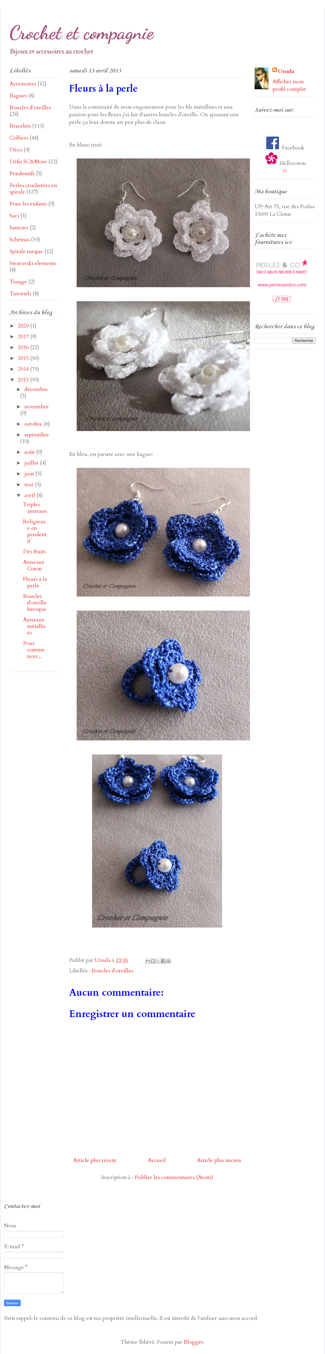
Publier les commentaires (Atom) (174, 1177)
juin (29, 473)
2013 (24, 379)
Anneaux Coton (33, 565)
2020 (24, 325)
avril (30, 495)
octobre (34, 424)
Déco (15, 149)
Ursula (286, 71)
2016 (24, 347)
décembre (36, 389)
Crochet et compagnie (81, 32)
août (30, 452)
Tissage (18, 281)
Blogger (193, 1342)
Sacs (14, 215)
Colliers (18, 137)
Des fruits (34, 551)
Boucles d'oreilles (112, 970)
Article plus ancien (219, 1160)
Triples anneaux (35, 508)
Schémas (19, 239)
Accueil (157, 1160)
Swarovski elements (32, 263)
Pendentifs (21, 173)
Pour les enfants (28, 203)
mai (29, 484)
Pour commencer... (34, 650)
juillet (32, 462)
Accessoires (22, 83)
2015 (24, 358)
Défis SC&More (28, 161)
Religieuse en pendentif (35, 531)
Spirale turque (26, 251)
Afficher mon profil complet (289, 85)
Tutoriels (20, 293)
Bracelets (20, 126)
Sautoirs (18, 227)
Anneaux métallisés (34, 626)
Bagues (18, 95)
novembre (36, 406)
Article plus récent (94, 1160)
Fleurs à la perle (35, 582)
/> (285, 170)
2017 (24, 336)
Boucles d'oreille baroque (35, 602)
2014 (24, 369)
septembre (36, 434)
